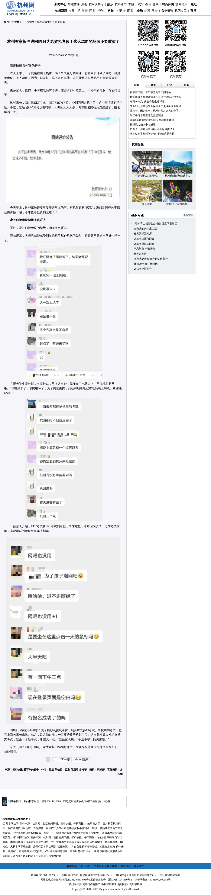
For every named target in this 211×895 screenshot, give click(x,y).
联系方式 (139, 866)
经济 (169, 85)
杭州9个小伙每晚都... (177, 204)
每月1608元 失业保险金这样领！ (148, 101)
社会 (186, 85)
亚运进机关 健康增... (146, 175)
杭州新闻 (61, 10)
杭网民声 (181, 4)
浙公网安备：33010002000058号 (153, 879)
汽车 (141, 4)
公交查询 (167, 10)
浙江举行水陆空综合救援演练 (146, 115)
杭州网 (30, 21)
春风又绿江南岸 (143, 233)
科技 (111, 10)
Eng (9, 14)
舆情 (85, 10)
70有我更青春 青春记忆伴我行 (151, 258)
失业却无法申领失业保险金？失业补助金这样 (155, 106)
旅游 (155, 10)
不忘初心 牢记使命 (144, 248)
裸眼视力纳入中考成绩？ (144, 124)
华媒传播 (74, 4)
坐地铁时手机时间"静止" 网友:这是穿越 (152, 133)
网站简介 (72, 866)
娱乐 (110, 4)
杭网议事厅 (96, 4)
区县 (92, 10)
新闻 (136, 85)
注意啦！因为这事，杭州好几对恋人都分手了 (155, 110)
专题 (131, 4)
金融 (140, 10)
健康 (156, 4)
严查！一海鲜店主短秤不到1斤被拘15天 (152, 129)
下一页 (65, 759)
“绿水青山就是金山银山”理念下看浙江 (155, 223)
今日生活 (74, 10)
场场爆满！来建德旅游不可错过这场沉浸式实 (155, 97)
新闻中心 (60, 4)
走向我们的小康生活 (145, 228)
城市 (153, 85)
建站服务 (112, 866)
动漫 (147, 10)
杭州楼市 (121, 4)
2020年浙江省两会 (144, 243)
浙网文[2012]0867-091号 (75, 879)
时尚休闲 (168, 4)
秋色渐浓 (147, 204)
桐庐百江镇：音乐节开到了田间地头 (150, 92)
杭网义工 (181, 10)
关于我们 (85, 866)
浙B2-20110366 (70, 875)
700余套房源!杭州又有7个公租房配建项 (152, 120)
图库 (130, 10)
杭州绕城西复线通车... (177, 175)
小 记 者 (120, 10)
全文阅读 (81, 759)
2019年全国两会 (143, 268)
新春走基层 (140, 253)
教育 (148, 4)
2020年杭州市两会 (144, 238)
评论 (101, 10)
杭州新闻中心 (44, 21)
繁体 (14, 14)
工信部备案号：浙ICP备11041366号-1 (111, 879)
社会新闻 (60, 21)
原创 (84, 4)
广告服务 (99, 866)
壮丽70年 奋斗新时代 (146, 263)
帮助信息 (125, 866)
